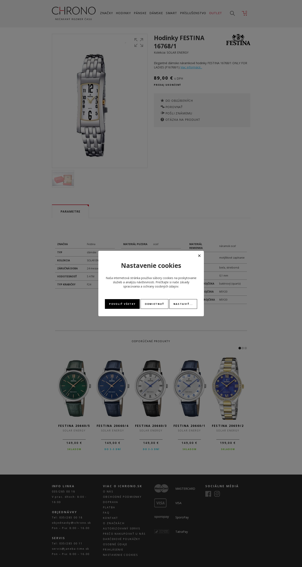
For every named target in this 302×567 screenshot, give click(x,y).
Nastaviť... (183, 303)
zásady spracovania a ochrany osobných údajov (156, 284)
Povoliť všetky (122, 303)
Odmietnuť (154, 303)
